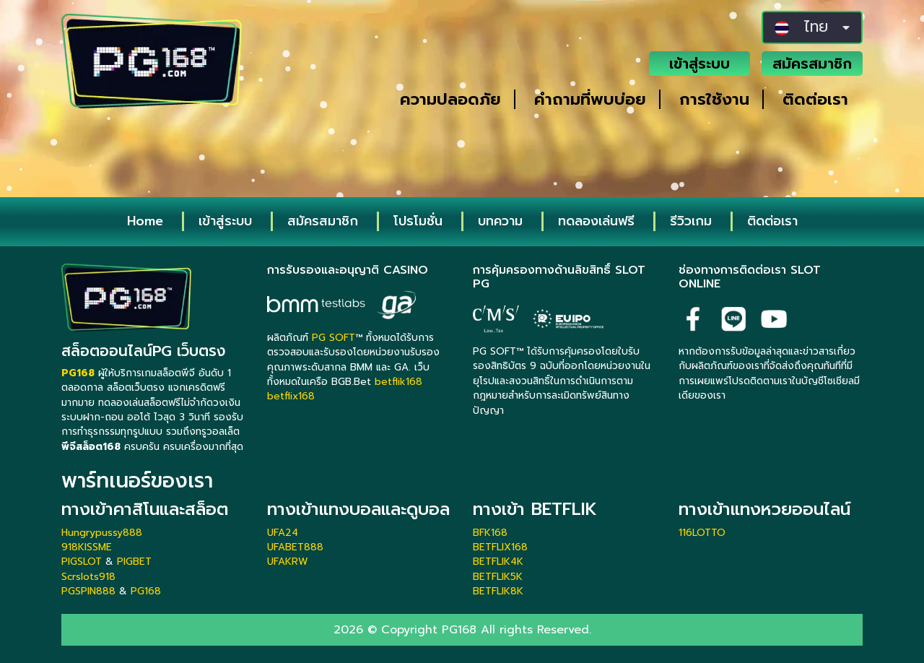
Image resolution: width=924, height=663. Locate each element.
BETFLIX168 (500, 547)
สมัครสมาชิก (812, 63)
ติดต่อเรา (815, 99)
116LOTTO (702, 532)
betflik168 (398, 381)
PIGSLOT (81, 561)
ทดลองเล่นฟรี (596, 221)
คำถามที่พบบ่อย (590, 99)
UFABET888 (295, 547)
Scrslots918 (88, 576)
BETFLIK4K (498, 561)
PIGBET (134, 561)
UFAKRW (287, 561)
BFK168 (490, 532)
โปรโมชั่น (418, 221)
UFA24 (282, 532)
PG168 (146, 591)
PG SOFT (333, 337)
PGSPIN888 (88, 591)
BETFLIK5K (498, 576)
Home (145, 221)
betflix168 (291, 396)
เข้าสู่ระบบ (699, 63)
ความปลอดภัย (450, 99)
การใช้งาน (714, 99)
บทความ (500, 221)
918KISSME (86, 547)
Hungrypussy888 (101, 532)
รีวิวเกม (691, 221)
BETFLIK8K (498, 591)
